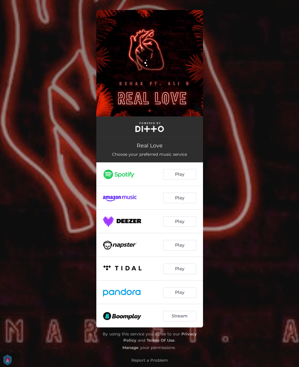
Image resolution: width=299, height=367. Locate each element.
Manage (130, 347)
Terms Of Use (161, 340)
